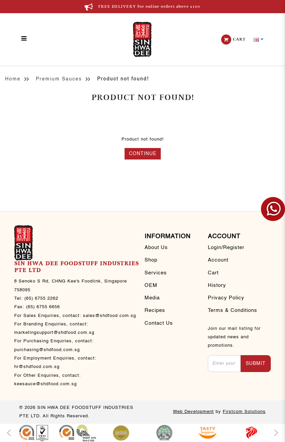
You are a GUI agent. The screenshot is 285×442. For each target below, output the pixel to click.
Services (156, 273)
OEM (151, 285)
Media (152, 298)
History (217, 285)
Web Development (193, 412)
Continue (142, 153)
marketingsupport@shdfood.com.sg (54, 332)
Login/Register (226, 247)
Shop (151, 260)
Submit (256, 363)
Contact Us (159, 323)
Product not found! (123, 79)
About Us (156, 247)
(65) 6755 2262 (41, 298)
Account (218, 260)
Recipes (155, 310)
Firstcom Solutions (244, 412)
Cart (213, 273)
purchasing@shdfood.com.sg (47, 350)
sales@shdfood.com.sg (109, 316)
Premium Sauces (59, 79)
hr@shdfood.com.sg (37, 367)
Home (13, 79)
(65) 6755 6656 (43, 307)
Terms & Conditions (232, 310)
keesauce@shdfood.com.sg (45, 384)
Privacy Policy (226, 298)
